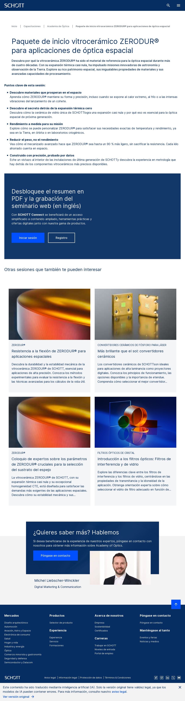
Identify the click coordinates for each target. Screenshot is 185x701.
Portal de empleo (104, 653)
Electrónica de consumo (17, 634)
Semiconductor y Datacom (18, 662)
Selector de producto (61, 622)
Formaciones (57, 645)
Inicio (15, 26)
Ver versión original (19, 696)
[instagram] (161, 677)
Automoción (10, 626)
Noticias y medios (149, 641)
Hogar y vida (11, 642)
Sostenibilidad (102, 626)
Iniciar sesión (28, 238)
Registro (61, 238)
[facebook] (156, 677)
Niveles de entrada (105, 649)
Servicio (54, 641)
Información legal (68, 677)
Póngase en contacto (55, 555)
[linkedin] (167, 677)
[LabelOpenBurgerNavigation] (178, 5)
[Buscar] (168, 5)
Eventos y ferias (148, 637)
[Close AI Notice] (180, 687)
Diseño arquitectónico (16, 622)
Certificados (101, 630)
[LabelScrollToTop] (176, 604)
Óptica (7, 650)
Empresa (99, 622)
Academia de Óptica (58, 26)
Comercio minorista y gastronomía (22, 654)
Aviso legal (50, 677)
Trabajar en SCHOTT (105, 645)
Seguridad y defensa (15, 658)
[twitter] (173, 677)
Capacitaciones (32, 26)
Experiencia (56, 637)
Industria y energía (14, 646)
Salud (7, 638)
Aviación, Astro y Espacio (17, 630)
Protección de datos (91, 677)
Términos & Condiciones (118, 677)
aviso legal (119, 691)
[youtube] (179, 677)
